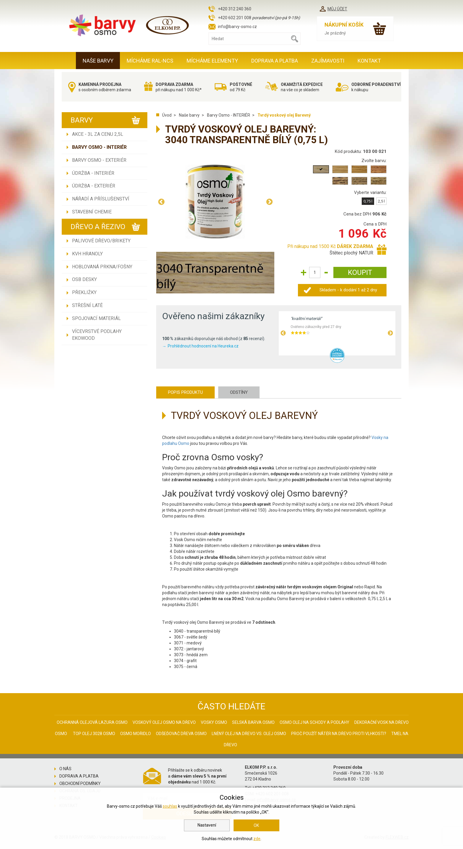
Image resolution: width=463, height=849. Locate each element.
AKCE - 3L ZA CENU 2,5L (97, 134)
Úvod (167, 115)
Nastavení (207, 825)
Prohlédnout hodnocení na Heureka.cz (203, 346)
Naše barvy (98, 61)
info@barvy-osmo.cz (237, 26)
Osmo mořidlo (135, 733)
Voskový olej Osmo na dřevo (164, 722)
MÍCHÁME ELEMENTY (212, 61)
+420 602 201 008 (234, 17)
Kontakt (369, 61)
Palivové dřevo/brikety (101, 241)
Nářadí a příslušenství (100, 199)
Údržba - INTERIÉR (93, 173)
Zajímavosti (327, 61)
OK (256, 825)
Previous (161, 201)
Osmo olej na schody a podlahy (314, 722)
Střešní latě (87, 305)
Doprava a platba (274, 61)
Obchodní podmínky (80, 783)
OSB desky (84, 279)
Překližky (84, 292)
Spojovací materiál (96, 318)
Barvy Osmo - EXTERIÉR (99, 160)
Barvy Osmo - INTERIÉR (99, 147)
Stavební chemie (92, 212)
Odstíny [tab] (239, 392)
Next (269, 201)
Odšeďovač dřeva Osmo (181, 733)
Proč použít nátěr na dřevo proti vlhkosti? (338, 733)
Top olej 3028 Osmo (94, 733)
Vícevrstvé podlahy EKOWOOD (97, 335)
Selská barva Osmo (253, 722)
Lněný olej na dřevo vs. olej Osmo (249, 733)
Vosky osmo (214, 722)
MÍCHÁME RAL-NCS (150, 61)
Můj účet (337, 8)
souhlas (170, 806)
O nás (65, 768)
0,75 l (367, 201)
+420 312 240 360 (234, 8)
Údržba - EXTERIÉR (93, 186)
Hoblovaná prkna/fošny (102, 267)
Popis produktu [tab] (185, 392)
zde (256, 838)
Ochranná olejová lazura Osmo (92, 722)
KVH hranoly (87, 254)
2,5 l (381, 201)
